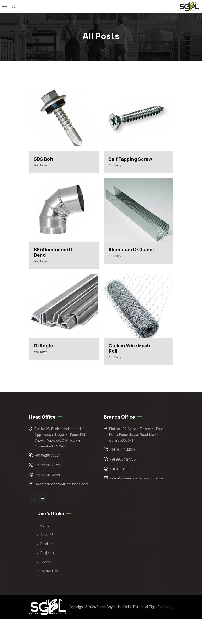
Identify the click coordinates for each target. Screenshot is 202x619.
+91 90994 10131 (122, 469)
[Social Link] (33, 498)
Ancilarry (40, 165)
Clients (45, 562)
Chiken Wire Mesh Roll (129, 348)
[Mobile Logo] (189, 6)
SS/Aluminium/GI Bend (54, 252)
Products (47, 543)
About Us (47, 534)
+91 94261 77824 (47, 455)
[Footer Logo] (48, 606)
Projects (47, 552)
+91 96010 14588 (47, 475)
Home (44, 525)
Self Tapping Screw (130, 159)
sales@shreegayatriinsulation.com (61, 484)
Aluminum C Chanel (131, 249)
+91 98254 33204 (123, 449)
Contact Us (49, 571)
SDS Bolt (44, 159)
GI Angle (43, 345)
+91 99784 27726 (48, 465)
